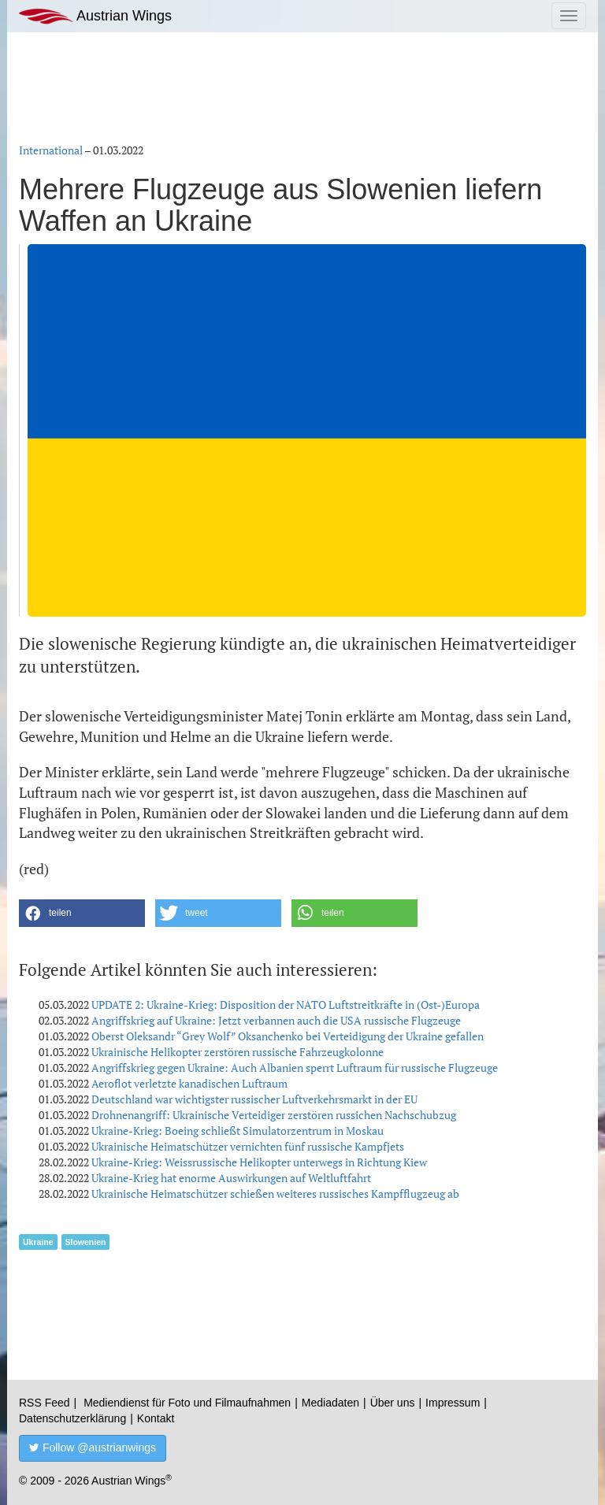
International (51, 150)
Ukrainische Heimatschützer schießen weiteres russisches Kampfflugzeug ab (275, 1193)
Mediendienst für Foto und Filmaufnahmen (187, 1402)
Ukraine (38, 1242)
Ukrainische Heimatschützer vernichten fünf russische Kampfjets (247, 1146)
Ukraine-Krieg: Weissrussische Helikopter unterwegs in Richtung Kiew (259, 1162)
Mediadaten (330, 1402)
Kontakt (155, 1418)
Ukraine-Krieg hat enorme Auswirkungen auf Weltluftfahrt (231, 1177)
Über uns (392, 1402)
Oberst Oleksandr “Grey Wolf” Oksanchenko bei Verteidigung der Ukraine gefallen (287, 1036)
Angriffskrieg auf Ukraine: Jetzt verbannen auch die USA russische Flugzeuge (276, 1020)
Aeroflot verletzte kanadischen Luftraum (189, 1083)
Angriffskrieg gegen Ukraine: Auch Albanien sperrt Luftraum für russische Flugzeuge (294, 1067)
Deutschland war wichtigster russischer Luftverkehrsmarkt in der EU (254, 1099)
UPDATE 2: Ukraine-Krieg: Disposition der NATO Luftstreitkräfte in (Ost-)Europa (285, 1004)
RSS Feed (44, 1402)
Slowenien (85, 1242)
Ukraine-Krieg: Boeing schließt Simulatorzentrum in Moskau (237, 1130)
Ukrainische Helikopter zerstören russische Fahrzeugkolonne (237, 1051)
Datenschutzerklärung (72, 1418)
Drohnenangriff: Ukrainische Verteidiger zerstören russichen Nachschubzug (273, 1114)
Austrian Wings (95, 16)
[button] (82, 913)
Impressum (452, 1402)
